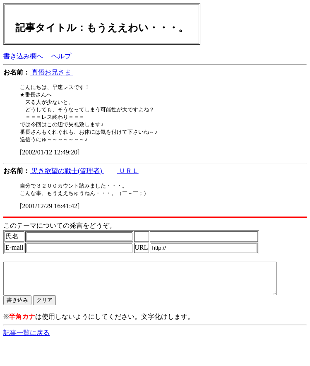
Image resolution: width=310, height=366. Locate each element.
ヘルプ (61, 56)
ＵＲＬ (128, 174)
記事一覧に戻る (26, 343)
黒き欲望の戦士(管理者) (67, 174)
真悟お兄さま (51, 72)
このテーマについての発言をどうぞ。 (59, 229)
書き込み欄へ (23, 56)
